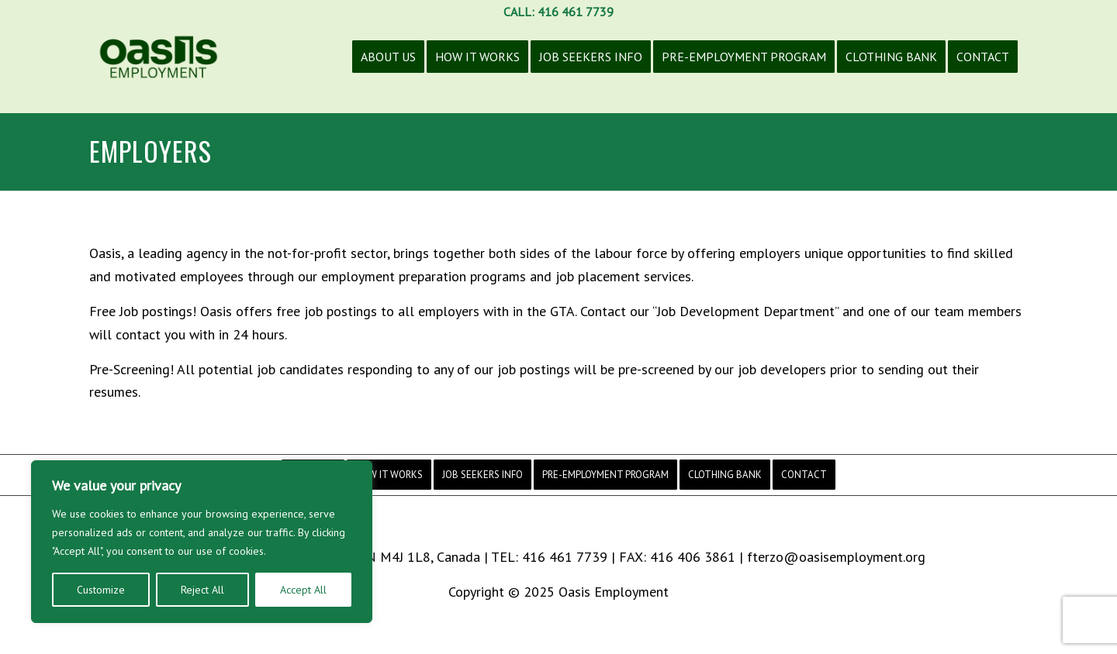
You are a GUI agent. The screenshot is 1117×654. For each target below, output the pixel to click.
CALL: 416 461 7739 (558, 11)
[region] (201, 541)
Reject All (202, 590)
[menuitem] (388, 68)
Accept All (303, 590)
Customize (101, 590)
